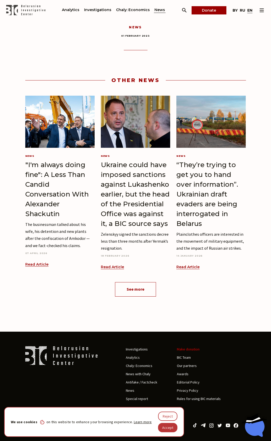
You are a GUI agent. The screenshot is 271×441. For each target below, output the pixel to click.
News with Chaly (138, 374)
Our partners (187, 365)
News (159, 9)
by (235, 10)
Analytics (70, 9)
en (249, 10)
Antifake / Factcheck (141, 382)
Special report (137, 398)
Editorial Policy (188, 382)
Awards (182, 374)
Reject (168, 416)
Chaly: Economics (133, 9)
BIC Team (184, 357)
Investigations (97, 9)
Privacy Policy (187, 390)
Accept (167, 427)
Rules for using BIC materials (199, 398)
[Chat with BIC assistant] (254, 425)
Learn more (143, 422)
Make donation (188, 349)
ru (242, 10)
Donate (209, 10)
